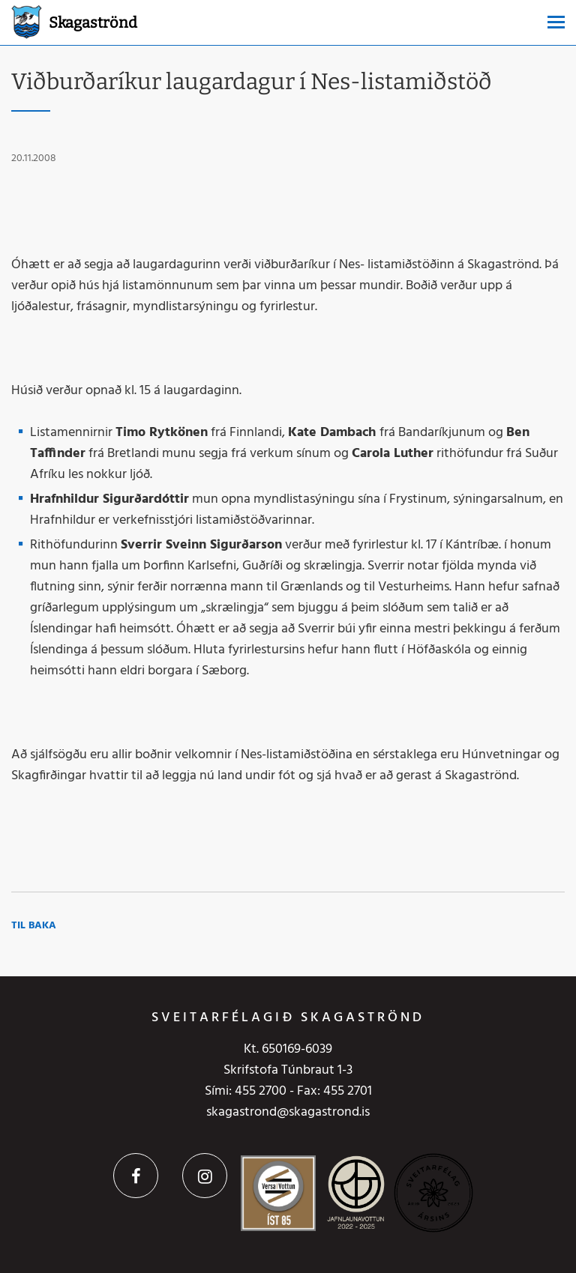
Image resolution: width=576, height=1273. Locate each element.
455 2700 (260, 1091)
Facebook (135, 1175)
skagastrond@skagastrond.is (288, 1112)
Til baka (33, 925)
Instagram (204, 1175)
